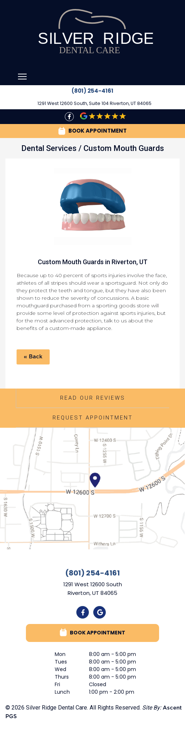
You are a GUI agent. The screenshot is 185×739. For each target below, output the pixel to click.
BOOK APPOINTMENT (92, 131)
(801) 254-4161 (92, 91)
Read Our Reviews (92, 398)
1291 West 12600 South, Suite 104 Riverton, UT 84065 (94, 103)
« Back (33, 356)
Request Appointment (93, 417)
